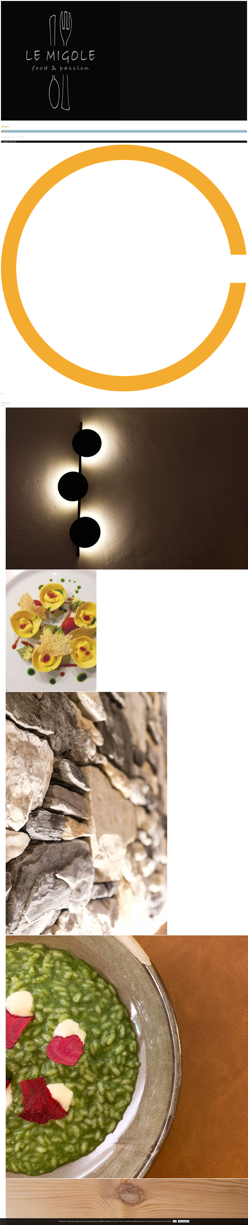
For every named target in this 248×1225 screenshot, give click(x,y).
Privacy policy (183, 1221)
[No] (245, 1221)
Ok (175, 1221)
